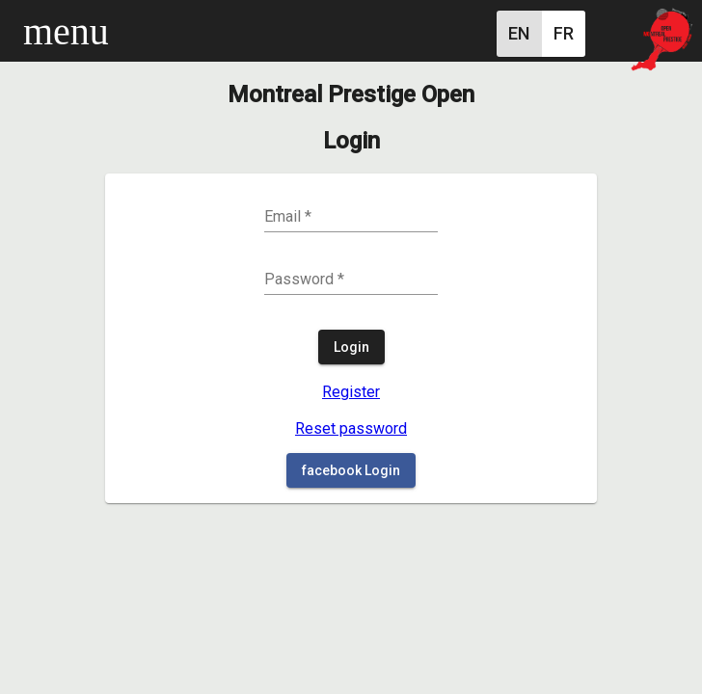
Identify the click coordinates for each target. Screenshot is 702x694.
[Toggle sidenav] (34, 31)
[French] (563, 34)
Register (351, 392)
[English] (519, 34)
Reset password (351, 428)
